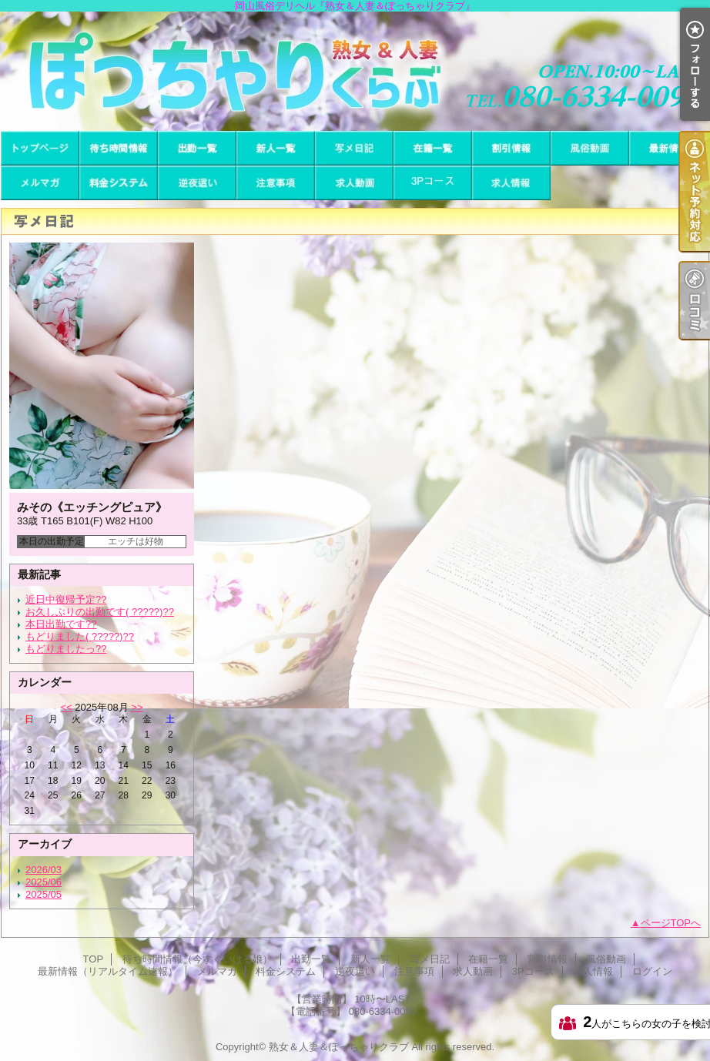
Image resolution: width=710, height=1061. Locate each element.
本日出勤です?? (60, 624)
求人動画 (354, 183)
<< (66, 707)
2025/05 (43, 894)
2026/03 (43, 869)
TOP (40, 148)
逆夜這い (197, 183)
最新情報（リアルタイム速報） (668, 148)
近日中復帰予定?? (65, 599)
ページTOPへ (671, 923)
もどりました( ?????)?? (79, 636)
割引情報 (511, 148)
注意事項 (275, 183)
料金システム (118, 183)
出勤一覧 (197, 148)
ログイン (652, 971)
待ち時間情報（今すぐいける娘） (118, 148)
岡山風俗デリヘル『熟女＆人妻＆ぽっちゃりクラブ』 (355, 71)
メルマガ (40, 183)
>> (136, 707)
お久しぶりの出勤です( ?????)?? (99, 612)
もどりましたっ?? (65, 648)
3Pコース (433, 183)
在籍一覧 (433, 148)
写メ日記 (354, 148)
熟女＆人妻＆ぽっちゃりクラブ (339, 1047)
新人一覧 (275, 148)
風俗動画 (590, 148)
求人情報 (511, 183)
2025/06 (43, 882)
